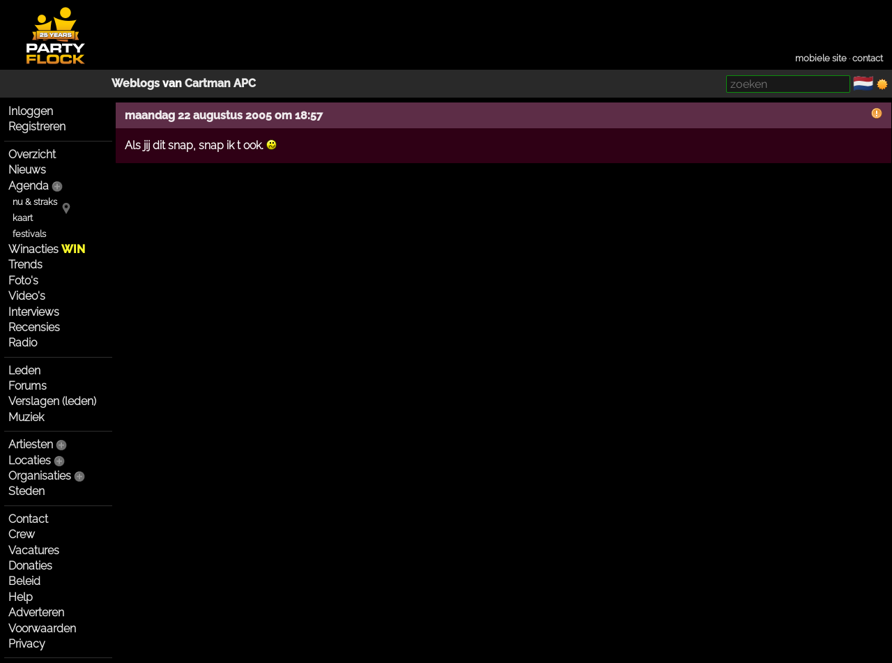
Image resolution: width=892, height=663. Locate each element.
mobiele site (821, 58)
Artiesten (30, 444)
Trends (25, 264)
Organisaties (39, 475)
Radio (22, 342)
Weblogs (136, 83)
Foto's (23, 280)
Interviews (33, 312)
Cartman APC (220, 83)
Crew (21, 534)
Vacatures (33, 550)
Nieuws (27, 169)
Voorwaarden (42, 628)
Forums (27, 386)
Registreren (37, 126)
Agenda (28, 185)
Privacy (26, 643)
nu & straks (35, 202)
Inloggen (30, 111)
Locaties (29, 460)
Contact (28, 519)
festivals (29, 234)
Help (20, 597)
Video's (26, 296)
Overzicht (32, 154)
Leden (24, 370)
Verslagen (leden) (52, 401)
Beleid (24, 581)
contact (867, 58)
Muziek (26, 417)
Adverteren (36, 612)
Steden (26, 491)
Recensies (34, 327)
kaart (23, 218)
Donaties (30, 565)
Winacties (46, 249)
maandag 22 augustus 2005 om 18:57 (224, 115)
